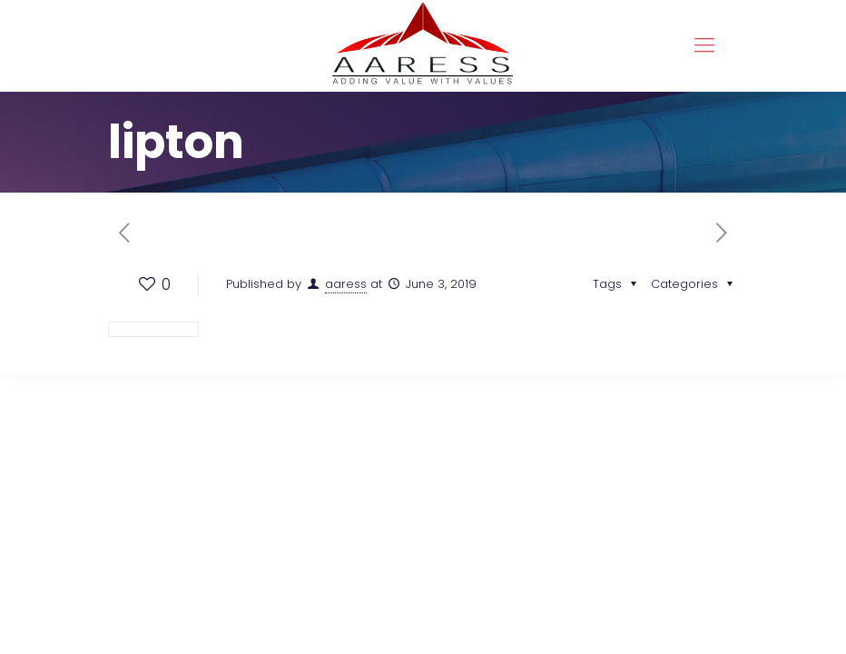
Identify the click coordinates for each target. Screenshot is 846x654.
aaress (346, 283)
